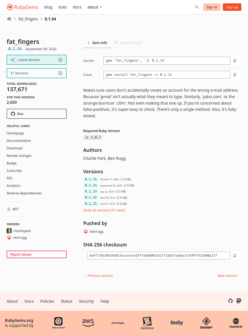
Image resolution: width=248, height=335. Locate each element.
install (87, 75)
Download (14, 148)
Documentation (19, 140)
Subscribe (14, 170)
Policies (47, 301)
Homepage (15, 133)
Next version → (229, 275)
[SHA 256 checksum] (158, 255)
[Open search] (197, 7)
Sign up (232, 7)
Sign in (212, 7)
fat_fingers (28, 19)
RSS (9, 178)
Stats (62, 7)
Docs (77, 7)
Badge (12, 163)
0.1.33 (91, 191)
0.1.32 (91, 197)
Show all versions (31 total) (104, 210)
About (12, 301)
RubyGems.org (19, 320)
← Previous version (98, 275)
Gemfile (88, 61)
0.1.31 (91, 203)
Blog (48, 7)
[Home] (9, 19)
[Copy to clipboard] (235, 61)
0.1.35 (91, 179)
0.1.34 (91, 185)
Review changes (19, 155)
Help (104, 301)
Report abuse (20, 254)
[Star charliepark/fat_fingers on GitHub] (36, 113)
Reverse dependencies (24, 193)
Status (66, 301)
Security (86, 301)
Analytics (14, 185)
